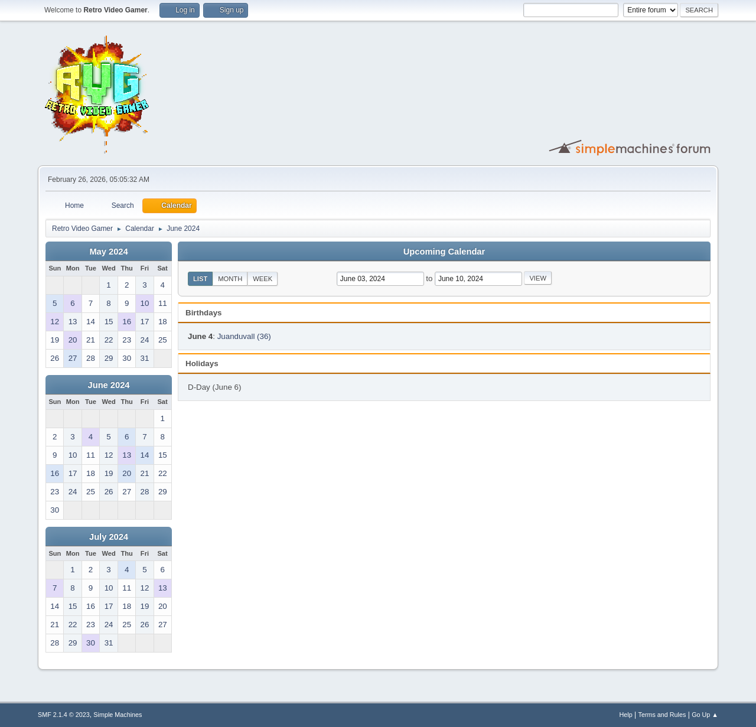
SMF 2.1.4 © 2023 (64, 714)
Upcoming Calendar (444, 251)
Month (230, 278)
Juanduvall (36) (244, 336)
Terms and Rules (662, 714)
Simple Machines (117, 714)
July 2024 (108, 537)
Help (626, 714)
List (200, 278)
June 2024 (109, 385)
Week (262, 278)
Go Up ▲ (705, 714)
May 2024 (108, 251)
